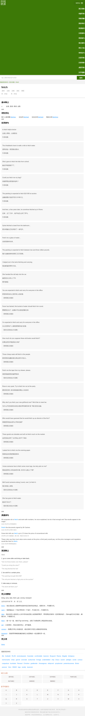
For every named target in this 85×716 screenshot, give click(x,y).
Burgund (53, 656)
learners (46, 656)
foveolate (30, 656)
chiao (13, 660)
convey (3, 629)
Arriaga (38, 660)
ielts (18, 91)
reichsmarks (6, 660)
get (2, 625)
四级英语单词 (4, 82)
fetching (55, 117)
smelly (24, 667)
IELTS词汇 (11, 681)
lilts (3, 656)
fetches (13, 117)
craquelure (5, 663)
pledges (68, 660)
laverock (30, 667)
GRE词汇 (32, 681)
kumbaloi (13, 663)
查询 (80, 78)
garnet (18, 660)
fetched (26, 117)
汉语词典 (82, 62)
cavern (62, 660)
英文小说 (82, 48)
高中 (3, 91)
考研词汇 (52, 681)
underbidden (46, 660)
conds (74, 660)
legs (19, 667)
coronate (24, 660)
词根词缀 (82, 18)
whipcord (51, 663)
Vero (9, 667)
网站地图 (42, 712)
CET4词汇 (32, 677)
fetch (17, 82)
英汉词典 (82, 9)
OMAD (14, 667)
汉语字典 (82, 58)
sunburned (31, 660)
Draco (57, 660)
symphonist (58, 663)
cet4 (8, 91)
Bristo (77, 663)
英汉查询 (82, 43)
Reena (59, 656)
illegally (64, 656)
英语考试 (82, 23)
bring (3, 606)
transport (4, 633)
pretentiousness (69, 663)
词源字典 (82, 13)
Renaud (19, 663)
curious (80, 660)
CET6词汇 (53, 677)
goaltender (34, 663)
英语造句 (82, 38)
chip (53, 660)
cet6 (13, 91)
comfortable (38, 656)
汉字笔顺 (82, 72)
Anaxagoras (43, 663)
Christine (26, 663)
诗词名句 (82, 53)
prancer (4, 667)
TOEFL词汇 (73, 677)
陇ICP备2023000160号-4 (53, 712)
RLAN (14, 656)
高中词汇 (11, 677)
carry (3, 610)
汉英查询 (82, 33)
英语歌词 (82, 28)
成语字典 (82, 67)
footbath (8, 656)
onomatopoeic (21, 656)
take (2, 614)
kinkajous (71, 656)
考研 (22, 91)
